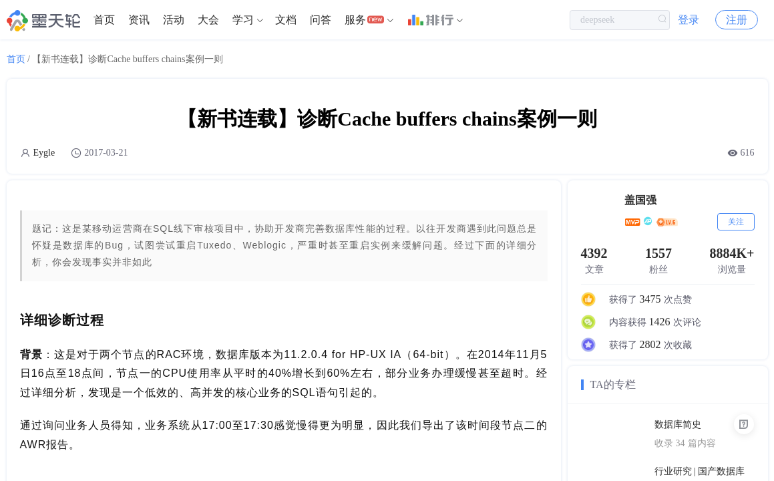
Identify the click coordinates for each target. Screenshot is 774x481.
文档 (286, 19)
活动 (173, 19)
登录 (688, 19)
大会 (208, 19)
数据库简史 (677, 425)
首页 (104, 19)
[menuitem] (104, 20)
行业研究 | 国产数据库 (699, 471)
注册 (736, 19)
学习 (243, 19)
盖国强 (640, 200)
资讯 (139, 19)
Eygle (44, 153)
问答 (320, 19)
